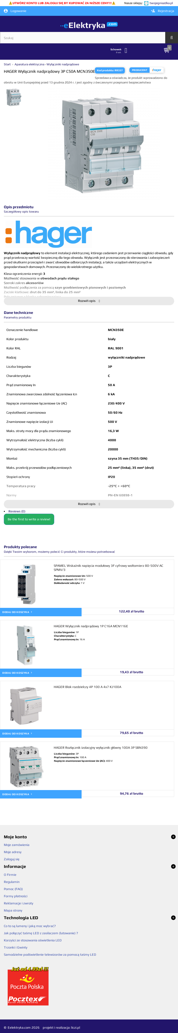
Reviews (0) (16, 511)
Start (8, 64)
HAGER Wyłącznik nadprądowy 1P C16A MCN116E (91, 626)
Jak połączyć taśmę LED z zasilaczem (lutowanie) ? (41, 933)
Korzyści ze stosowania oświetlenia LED (33, 940)
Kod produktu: (105, 70)
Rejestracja (162, 11)
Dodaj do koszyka (17, 612)
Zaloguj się (11, 859)
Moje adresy (12, 852)
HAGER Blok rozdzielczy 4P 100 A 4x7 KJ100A (87, 687)
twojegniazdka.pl (161, 3)
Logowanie (15, 11)
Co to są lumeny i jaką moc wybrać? (30, 926)
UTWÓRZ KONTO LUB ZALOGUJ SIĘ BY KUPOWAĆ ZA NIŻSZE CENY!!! (62, 3)
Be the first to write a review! (29, 519)
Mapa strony (13, 910)
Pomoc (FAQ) (13, 889)
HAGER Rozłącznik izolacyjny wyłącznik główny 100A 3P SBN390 (101, 747)
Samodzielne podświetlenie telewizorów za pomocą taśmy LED (50, 954)
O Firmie (10, 875)
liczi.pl (75, 1027)
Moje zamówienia (16, 845)
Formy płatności (15, 896)
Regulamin (11, 882)
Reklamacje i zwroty (18, 903)
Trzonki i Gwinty (15, 947)
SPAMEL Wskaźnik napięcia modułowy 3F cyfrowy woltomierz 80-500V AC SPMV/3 (108, 568)
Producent (139, 70)
